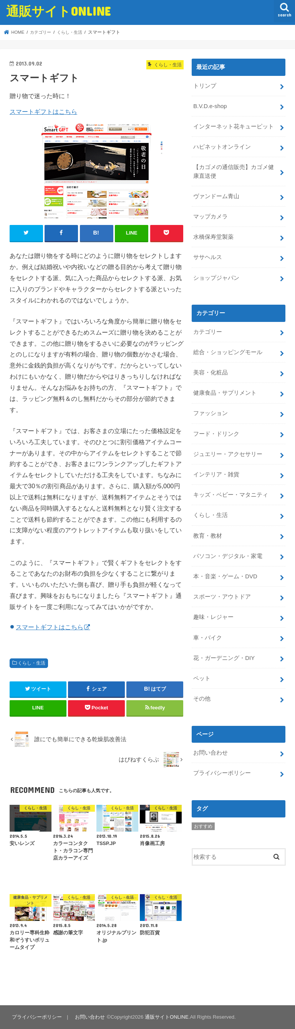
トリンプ (204, 85)
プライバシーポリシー (222, 769)
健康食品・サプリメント (225, 391)
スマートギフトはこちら (43, 111)
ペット (201, 675)
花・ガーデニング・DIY (224, 655)
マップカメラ (210, 216)
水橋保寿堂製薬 (213, 236)
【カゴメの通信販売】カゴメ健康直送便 (233, 171)
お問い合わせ (210, 749)
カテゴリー (207, 331)
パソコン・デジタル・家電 (227, 553)
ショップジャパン (216, 277)
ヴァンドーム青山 (216, 195)
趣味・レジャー (213, 614)
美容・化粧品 (210, 371)
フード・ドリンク (216, 432)
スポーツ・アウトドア (222, 594)
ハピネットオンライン (222, 146)
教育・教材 (207, 533)
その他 (201, 696)
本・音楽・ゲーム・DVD (225, 574)
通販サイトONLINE (58, 10)
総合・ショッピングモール (227, 351)
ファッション (210, 412)
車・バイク (207, 635)
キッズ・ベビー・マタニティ (230, 493)
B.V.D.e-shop (210, 106)
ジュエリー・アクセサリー (227, 452)
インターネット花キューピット (233, 126)
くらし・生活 (31, 663)
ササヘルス (207, 256)
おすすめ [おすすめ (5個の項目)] (203, 822)
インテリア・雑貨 (216, 472)
